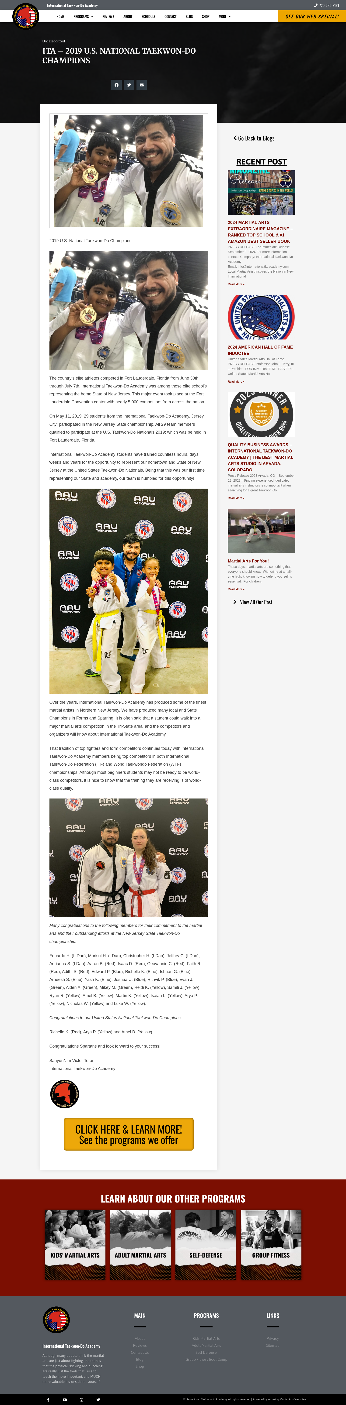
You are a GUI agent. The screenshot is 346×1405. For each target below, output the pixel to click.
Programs (83, 16)
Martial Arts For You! (248, 561)
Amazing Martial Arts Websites (287, 1399)
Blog (189, 16)
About (127, 16)
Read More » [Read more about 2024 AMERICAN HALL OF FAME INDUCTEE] (236, 381)
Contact (170, 16)
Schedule (148, 16)
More (225, 16)
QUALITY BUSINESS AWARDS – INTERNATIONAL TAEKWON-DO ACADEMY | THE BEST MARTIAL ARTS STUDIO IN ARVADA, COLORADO (260, 457)
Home (60, 16)
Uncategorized (53, 41)
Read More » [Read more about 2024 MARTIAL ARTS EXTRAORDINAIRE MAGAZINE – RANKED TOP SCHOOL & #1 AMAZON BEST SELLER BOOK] (236, 284)
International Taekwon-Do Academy (72, 5)
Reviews (108, 16)
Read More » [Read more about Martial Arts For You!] (236, 589)
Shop (206, 16)
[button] (116, 85)
